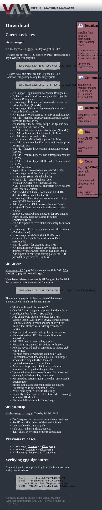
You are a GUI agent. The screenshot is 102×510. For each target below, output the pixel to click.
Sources (32, 447)
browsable (83, 173)
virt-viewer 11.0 (14, 271)
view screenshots (84, 121)
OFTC (90, 99)
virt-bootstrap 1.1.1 (16, 415)
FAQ (91, 116)
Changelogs (48, 447)
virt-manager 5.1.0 (16, 48)
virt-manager (85, 88)
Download (92, 25)
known (88, 140)
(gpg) (30, 48)
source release (85, 69)
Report (81, 149)
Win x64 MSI (30, 274)
